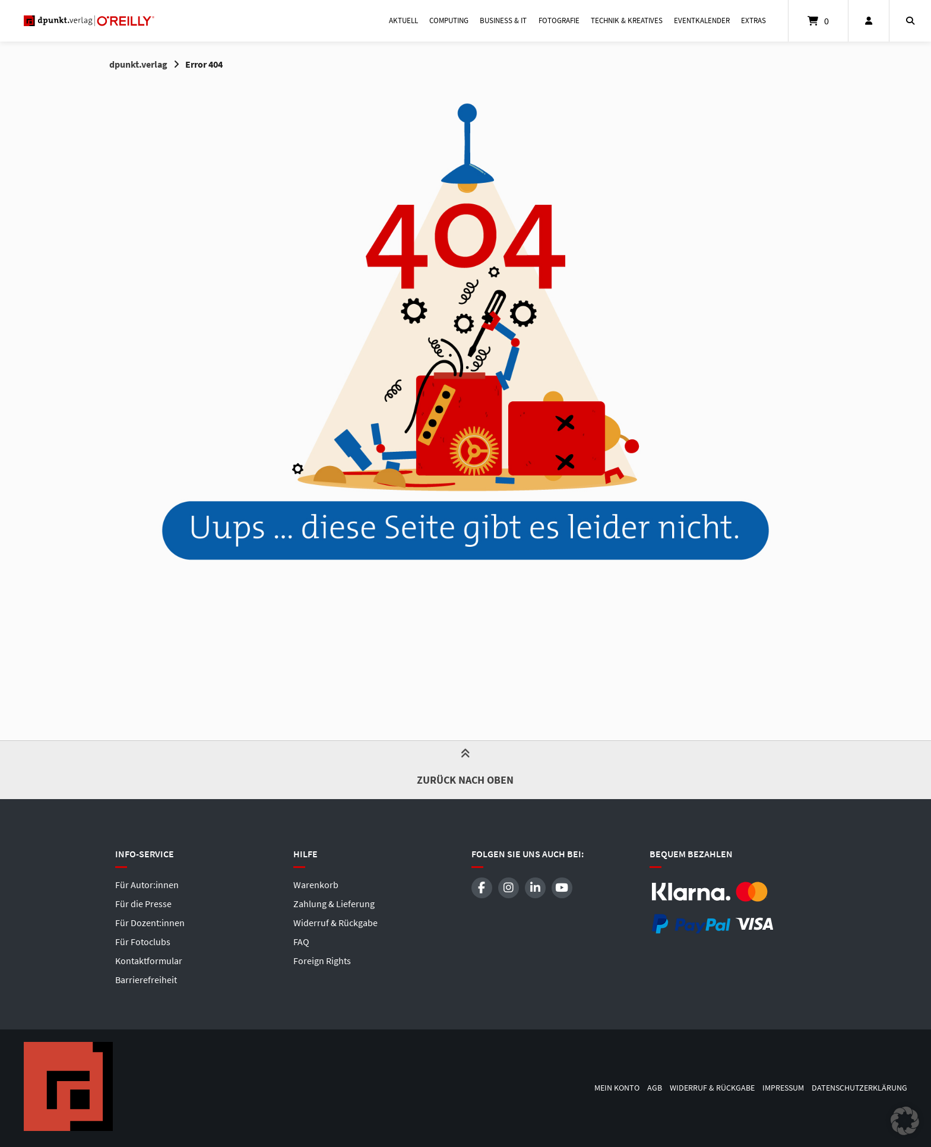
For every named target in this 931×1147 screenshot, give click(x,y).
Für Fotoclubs (142, 942)
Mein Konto (616, 1088)
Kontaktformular (148, 961)
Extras (753, 20)
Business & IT (503, 20)
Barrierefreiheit (146, 980)
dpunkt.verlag (138, 64)
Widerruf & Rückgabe (335, 923)
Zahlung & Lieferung (334, 904)
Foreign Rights (322, 961)
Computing (448, 20)
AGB (654, 1088)
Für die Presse (143, 904)
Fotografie (559, 20)
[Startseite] (89, 21)
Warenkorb (315, 885)
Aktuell (403, 20)
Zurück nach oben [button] (465, 769)
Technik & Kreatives (627, 20)
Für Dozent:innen (150, 923)
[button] (905, 1121)
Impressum (783, 1088)
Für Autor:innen (147, 885)
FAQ (301, 942)
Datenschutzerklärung (859, 1088)
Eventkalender (702, 20)
